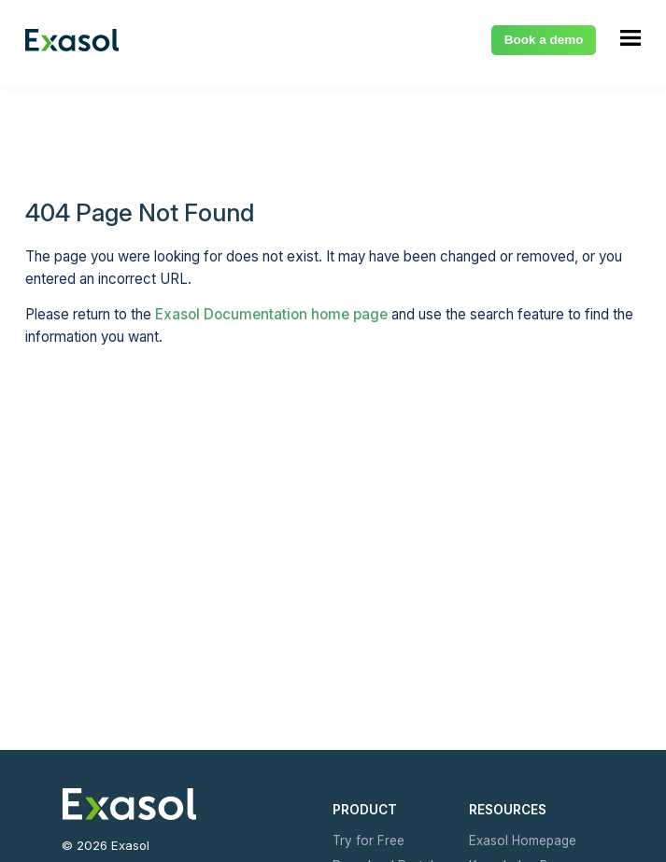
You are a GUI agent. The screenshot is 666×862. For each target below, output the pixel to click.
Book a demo (544, 40)
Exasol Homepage (521, 840)
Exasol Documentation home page (271, 314)
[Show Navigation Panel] (630, 37)
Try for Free (367, 840)
